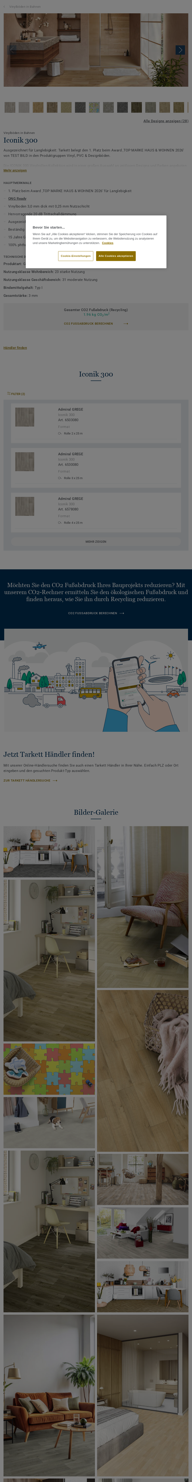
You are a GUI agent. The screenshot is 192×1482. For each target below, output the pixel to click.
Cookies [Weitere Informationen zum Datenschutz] (107, 243)
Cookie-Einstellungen (76, 255)
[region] (96, 241)
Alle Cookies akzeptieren (116, 255)
